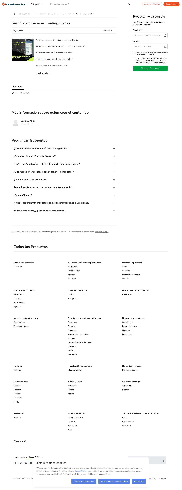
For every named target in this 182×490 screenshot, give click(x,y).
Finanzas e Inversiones (133, 321)
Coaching (126, 274)
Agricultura (127, 389)
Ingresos (17, 309)
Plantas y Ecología (131, 384)
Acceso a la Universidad (78, 337)
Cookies (162, 482)
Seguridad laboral (21, 329)
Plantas (125, 393)
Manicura (17, 397)
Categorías (37, 4)
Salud (70, 432)
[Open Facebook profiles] (16, 466)
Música (71, 397)
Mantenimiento (74, 373)
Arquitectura (19, 325)
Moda (16, 405)
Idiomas (71, 341)
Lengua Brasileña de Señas (80, 345)
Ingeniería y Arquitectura (26, 321)
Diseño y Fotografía (77, 293)
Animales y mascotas (24, 265)
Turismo (17, 373)
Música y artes (75, 384)
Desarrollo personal (132, 265)
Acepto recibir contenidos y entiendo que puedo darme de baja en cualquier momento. (152, 54)
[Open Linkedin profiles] (27, 466)
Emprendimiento (129, 329)
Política (71, 353)
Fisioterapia (73, 428)
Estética (17, 393)
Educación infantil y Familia (135, 293)
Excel (124, 420)
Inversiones (127, 337)
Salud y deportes (76, 416)
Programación (128, 424)
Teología (72, 282)
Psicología (72, 357)
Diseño (71, 297)
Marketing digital (129, 373)
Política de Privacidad (160, 63)
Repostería (19, 297)
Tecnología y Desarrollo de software (140, 416)
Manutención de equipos (80, 369)
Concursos (72, 325)
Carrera (125, 270)
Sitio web (126, 428)
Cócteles (18, 301)
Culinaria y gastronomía (25, 293)
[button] (61, 149)
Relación (17, 420)
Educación (72, 333)
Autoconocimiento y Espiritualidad (84, 265)
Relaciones (19, 416)
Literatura (72, 349)
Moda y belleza (21, 384)
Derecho (71, 329)
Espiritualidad (74, 274)
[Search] (129, 4)
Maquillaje (18, 401)
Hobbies (18, 369)
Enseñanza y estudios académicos (84, 321)
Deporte (71, 424)
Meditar (71, 278)
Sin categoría (20, 444)
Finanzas (126, 333)
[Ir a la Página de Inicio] (14, 4)
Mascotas (18, 270)
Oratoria (125, 282)
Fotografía (72, 301)
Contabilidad (127, 325)
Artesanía (72, 389)
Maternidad (127, 297)
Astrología (72, 270)
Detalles (18, 87)
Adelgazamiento (75, 420)
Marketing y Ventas (131, 369)
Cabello (17, 389)
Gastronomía (19, 305)
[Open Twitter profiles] (22, 466)
